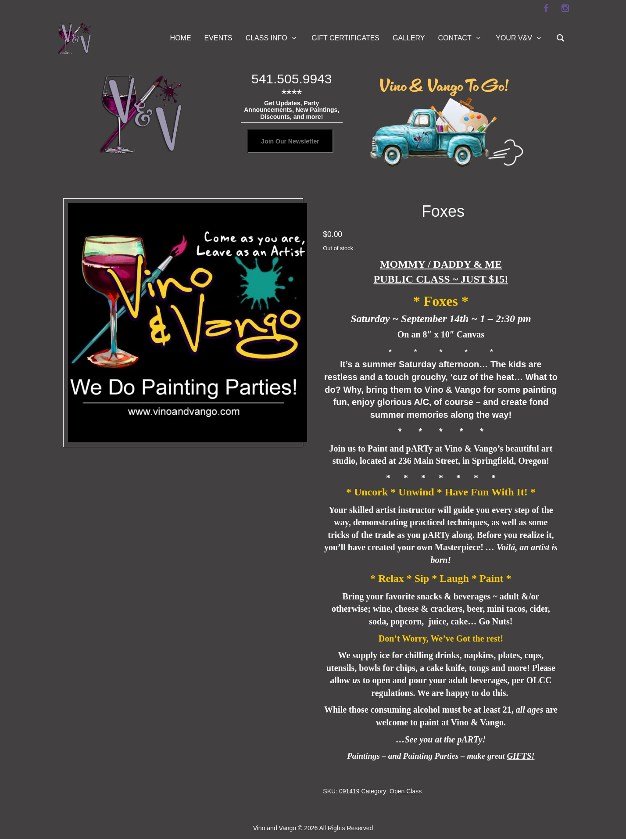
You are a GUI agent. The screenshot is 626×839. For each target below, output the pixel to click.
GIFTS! (521, 755)
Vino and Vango (274, 828)
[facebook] (546, 8)
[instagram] (565, 8)
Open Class (406, 791)
